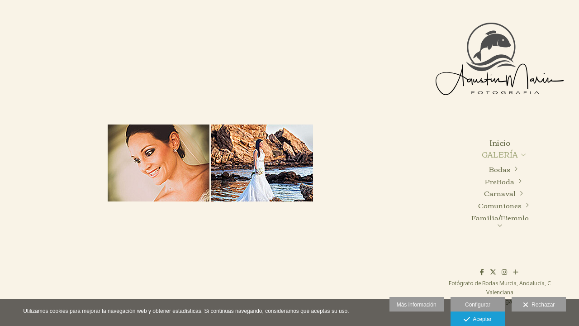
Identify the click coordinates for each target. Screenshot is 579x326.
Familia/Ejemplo (500, 217)
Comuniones (500, 205)
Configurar (477, 305)
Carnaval (500, 193)
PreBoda (499, 181)
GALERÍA (500, 155)
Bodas (499, 169)
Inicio (499, 143)
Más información (417, 305)
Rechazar (539, 305)
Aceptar (477, 319)
